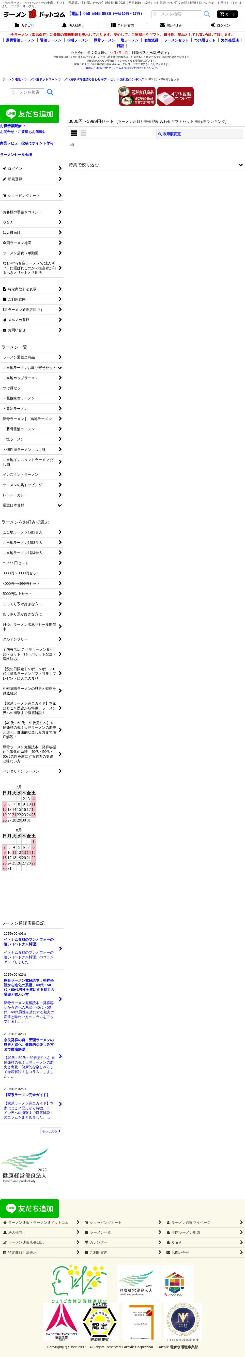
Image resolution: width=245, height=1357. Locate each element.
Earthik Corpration (137, 1347)
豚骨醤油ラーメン (20, 40)
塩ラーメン (130, 40)
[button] (156, 164)
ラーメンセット (176, 40)
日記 (120, 46)
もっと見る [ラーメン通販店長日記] (51, 1131)
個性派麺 (151, 40)
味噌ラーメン (77, 40)
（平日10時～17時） (127, 14)
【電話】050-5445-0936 (89, 13)
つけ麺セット (205, 40)
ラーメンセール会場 (16, 155)
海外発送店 (230, 40)
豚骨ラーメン (104, 40)
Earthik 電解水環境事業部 (177, 1347)
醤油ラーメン (51, 40)
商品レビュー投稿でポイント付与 (26, 143)
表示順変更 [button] (169, 134)
